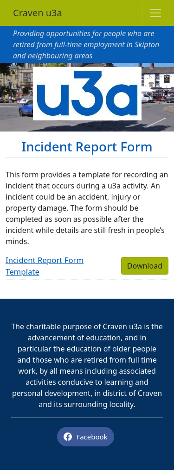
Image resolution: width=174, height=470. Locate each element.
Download (144, 266)
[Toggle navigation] (155, 13)
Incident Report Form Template (45, 266)
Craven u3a (37, 12)
